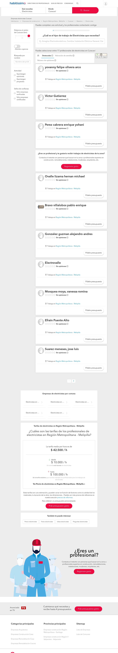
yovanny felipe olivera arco (63, 67)
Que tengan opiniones (21, 75)
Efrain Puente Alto (57, 320)
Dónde (51, 9)
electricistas (31, 521)
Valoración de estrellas (63, 56)
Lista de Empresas (83, 630)
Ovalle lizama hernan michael (65, 176)
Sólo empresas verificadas (22, 93)
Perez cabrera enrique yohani (64, 124)
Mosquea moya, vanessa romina (66, 291)
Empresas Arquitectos (19, 630)
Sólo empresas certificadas (22, 99)
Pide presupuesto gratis (59, 506)
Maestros (79, 21)
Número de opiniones (45, 60)
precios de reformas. (65, 497)
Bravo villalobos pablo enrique (65, 205)
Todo (29, 38)
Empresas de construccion (31, 21)
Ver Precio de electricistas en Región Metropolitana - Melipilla (58, 484)
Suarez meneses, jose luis (62, 349)
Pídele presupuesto (93, 86)
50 (22, 38)
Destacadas (46, 56)
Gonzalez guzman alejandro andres (68, 234)
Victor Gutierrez (55, 96)
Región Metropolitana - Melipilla (54, 21)
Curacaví (71, 21)
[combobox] (32, 10)
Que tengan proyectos (21, 80)
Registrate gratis (71, 166)
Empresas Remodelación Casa (22, 639)
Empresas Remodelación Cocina (23, 643)
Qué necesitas (27, 9)
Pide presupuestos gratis (88, 609)
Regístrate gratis (84, 571)
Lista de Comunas (83, 634)
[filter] (22, 36)
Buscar (84, 10)
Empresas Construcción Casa (22, 634)
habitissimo (15, 21)
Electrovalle (53, 263)
